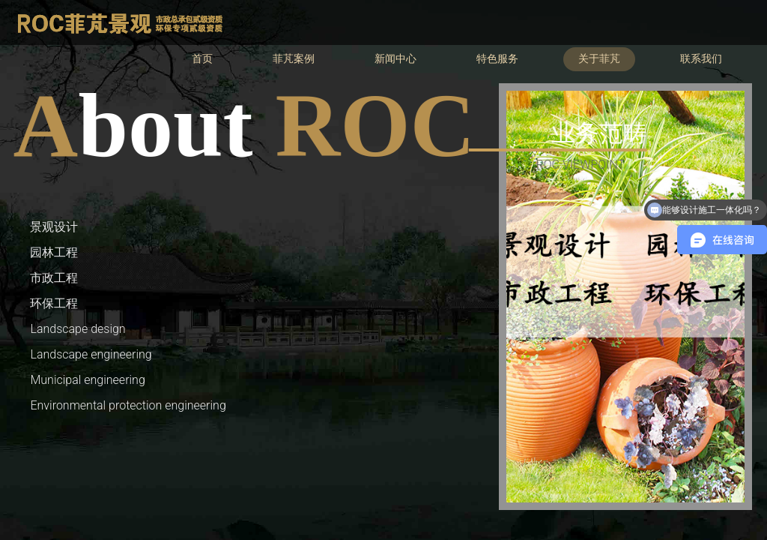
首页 (202, 58)
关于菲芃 (599, 58)
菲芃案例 (294, 58)
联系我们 (701, 58)
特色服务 (497, 58)
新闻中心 (395, 58)
